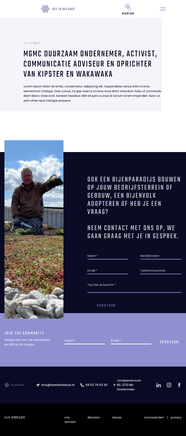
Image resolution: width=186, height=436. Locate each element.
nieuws (117, 417)
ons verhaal (70, 419)
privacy (176, 417)
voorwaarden (154, 417)
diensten (93, 417)
